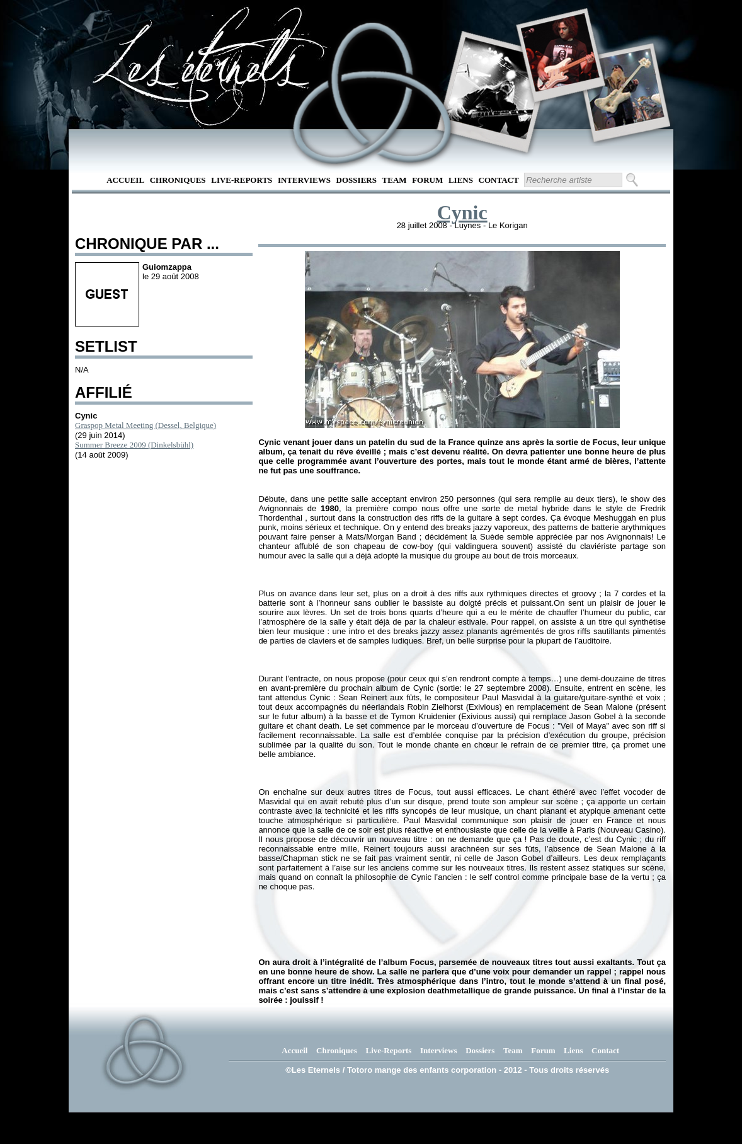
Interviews (304, 180)
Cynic (462, 212)
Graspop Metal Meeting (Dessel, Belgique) (145, 425)
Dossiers (356, 180)
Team (394, 180)
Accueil (125, 180)
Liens (460, 180)
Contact (499, 180)
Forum (427, 180)
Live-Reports (241, 180)
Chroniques (178, 180)
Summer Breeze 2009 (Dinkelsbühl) (134, 444)
